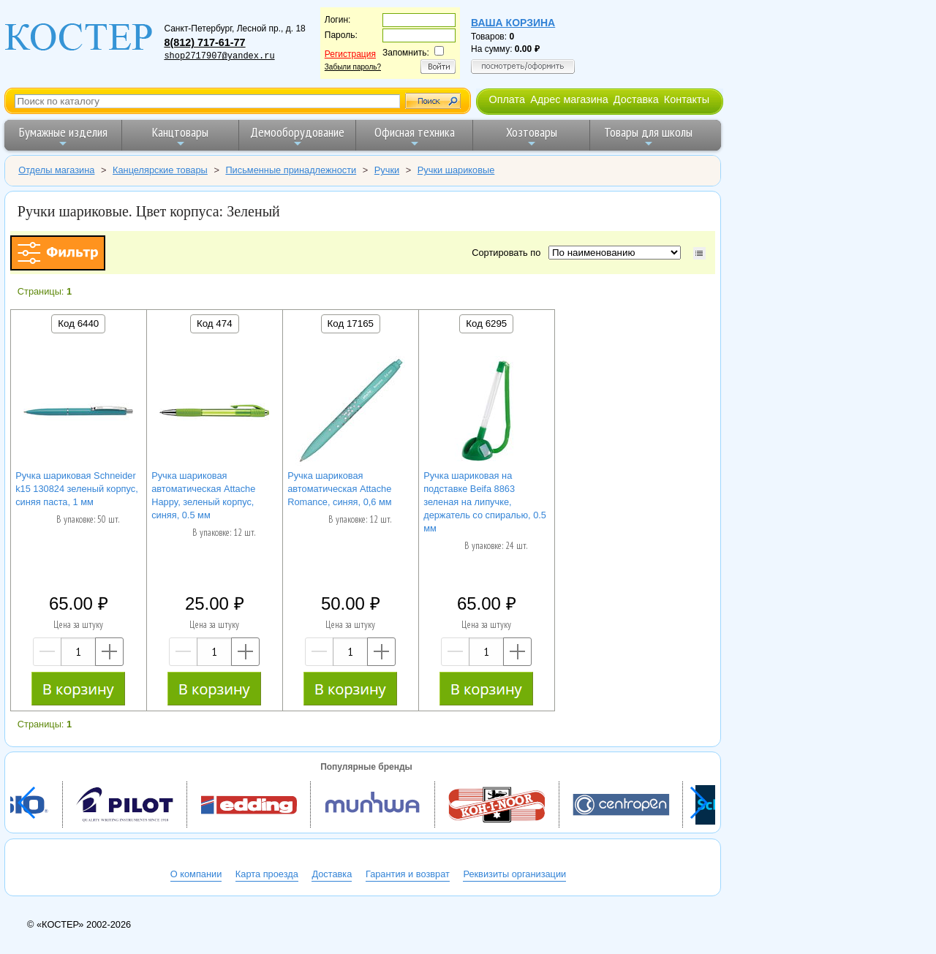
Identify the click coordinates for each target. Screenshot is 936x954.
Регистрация (350, 54)
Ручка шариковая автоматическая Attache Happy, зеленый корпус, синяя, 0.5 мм (203, 495)
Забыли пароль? (353, 67)
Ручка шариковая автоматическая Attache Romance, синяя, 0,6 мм (339, 488)
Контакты (686, 99)
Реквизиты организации (514, 873)
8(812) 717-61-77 (204, 42)
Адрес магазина (569, 99)
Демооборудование (297, 136)
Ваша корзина (513, 23)
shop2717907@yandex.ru (219, 56)
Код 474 (215, 323)
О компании (196, 873)
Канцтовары (180, 136)
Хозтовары (531, 136)
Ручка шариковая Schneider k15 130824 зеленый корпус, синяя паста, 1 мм (76, 488)
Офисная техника (414, 136)
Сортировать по (509, 252)
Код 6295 (486, 323)
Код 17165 (351, 323)
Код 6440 (78, 323)
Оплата (506, 99)
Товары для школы (648, 136)
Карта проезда (266, 873)
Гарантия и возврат (408, 873)
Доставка (636, 99)
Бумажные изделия (63, 136)
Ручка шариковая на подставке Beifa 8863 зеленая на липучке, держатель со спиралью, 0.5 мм (484, 502)
